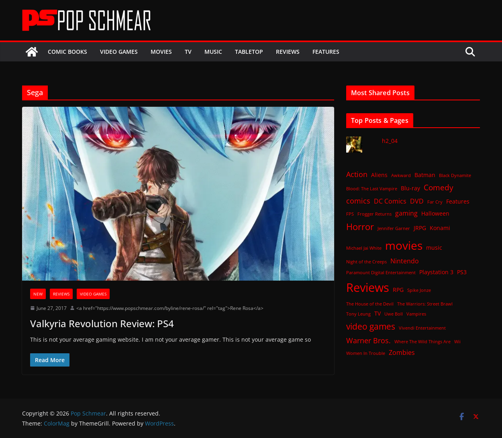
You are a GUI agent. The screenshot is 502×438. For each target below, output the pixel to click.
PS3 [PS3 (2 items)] (462, 272)
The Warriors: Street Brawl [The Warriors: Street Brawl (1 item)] (425, 304)
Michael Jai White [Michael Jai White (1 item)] (364, 248)
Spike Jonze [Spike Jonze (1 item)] (419, 290)
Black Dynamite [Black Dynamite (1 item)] (455, 175)
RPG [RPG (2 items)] (398, 289)
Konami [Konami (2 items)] (440, 228)
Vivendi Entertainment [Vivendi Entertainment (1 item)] (422, 328)
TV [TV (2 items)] (377, 313)
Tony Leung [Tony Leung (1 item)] (358, 314)
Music (213, 51)
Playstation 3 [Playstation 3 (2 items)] (436, 272)
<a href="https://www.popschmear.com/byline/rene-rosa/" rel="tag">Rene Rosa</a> (169, 308)
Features (325, 51)
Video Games (119, 51)
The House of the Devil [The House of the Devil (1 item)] (370, 304)
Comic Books (67, 51)
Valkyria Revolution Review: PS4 (102, 323)
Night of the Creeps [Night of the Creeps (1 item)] (366, 262)
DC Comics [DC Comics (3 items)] (390, 201)
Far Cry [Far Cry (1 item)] (435, 202)
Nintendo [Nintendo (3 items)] (404, 261)
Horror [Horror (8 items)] (360, 226)
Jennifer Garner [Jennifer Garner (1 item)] (394, 228)
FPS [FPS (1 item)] (350, 214)
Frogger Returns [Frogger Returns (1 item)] (374, 214)
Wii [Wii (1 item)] (457, 341)
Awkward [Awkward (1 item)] (401, 175)
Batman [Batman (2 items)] (424, 175)
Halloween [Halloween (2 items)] (435, 213)
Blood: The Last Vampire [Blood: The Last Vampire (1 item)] (371, 188)
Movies (161, 51)
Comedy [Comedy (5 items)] (438, 187)
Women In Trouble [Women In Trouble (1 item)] (365, 353)
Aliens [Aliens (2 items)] (379, 175)
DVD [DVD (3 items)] (417, 201)
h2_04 (390, 141)
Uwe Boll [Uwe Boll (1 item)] (393, 314)
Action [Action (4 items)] (356, 174)
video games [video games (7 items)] (370, 326)
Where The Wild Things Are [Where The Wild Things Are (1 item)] (422, 341)
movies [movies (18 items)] (403, 245)
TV (188, 51)
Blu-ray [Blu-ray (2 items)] (410, 188)
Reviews (288, 51)
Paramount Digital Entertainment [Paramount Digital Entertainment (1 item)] (381, 272)
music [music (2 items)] (434, 247)
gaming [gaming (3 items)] (406, 213)
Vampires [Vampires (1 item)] (416, 314)
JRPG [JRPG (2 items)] (420, 228)
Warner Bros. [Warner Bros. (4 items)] (368, 340)
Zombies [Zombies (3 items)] (402, 352)
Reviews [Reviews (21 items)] (367, 287)
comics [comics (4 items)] (358, 201)
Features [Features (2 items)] (457, 201)
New (38, 294)
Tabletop (249, 51)
